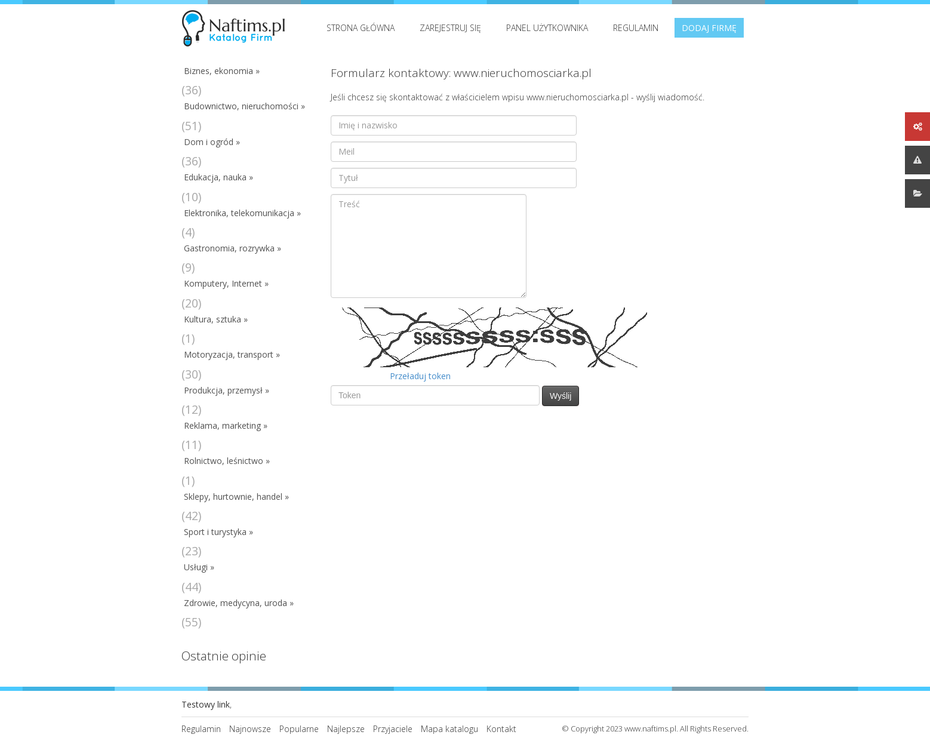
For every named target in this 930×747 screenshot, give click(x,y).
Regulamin (635, 27)
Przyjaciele (392, 728)
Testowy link (205, 704)
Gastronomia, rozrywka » (232, 248)
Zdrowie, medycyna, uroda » (239, 602)
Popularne (299, 728)
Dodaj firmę (709, 27)
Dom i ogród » (212, 141)
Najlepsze (346, 728)
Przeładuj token (420, 376)
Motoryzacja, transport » (232, 354)
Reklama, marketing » (225, 425)
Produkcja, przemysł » (226, 390)
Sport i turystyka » (218, 531)
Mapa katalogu (449, 728)
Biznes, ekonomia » (222, 70)
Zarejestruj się (450, 27)
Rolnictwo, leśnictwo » (227, 460)
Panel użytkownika (547, 27)
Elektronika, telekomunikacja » (242, 213)
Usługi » (199, 567)
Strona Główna (361, 27)
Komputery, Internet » (226, 283)
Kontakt (501, 728)
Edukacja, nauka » (218, 177)
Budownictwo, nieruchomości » (244, 106)
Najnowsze (250, 728)
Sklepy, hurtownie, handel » (236, 496)
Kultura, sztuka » (216, 319)
